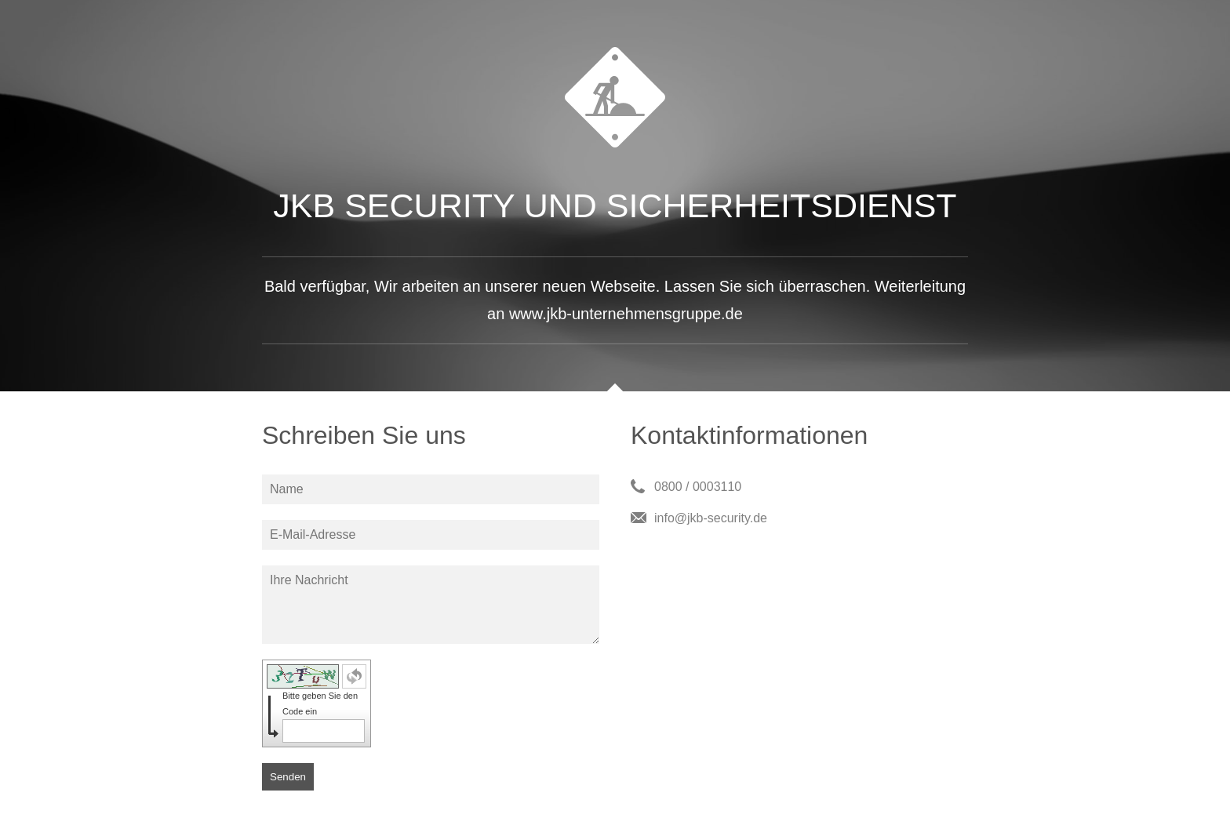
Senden (288, 777)
